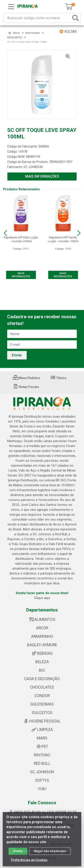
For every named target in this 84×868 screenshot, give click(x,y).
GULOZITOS (42, 712)
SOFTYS (42, 780)
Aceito (18, 854)
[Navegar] (5, 233)
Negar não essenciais (50, 854)
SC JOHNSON (33, 167)
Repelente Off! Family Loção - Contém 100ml (63, 239)
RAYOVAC (42, 755)
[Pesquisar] (75, 18)
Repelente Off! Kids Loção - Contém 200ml (21, 239)
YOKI (42, 789)
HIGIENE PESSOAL (42, 721)
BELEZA (42, 662)
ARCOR (42, 628)
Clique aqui (42, 598)
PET (42, 746)
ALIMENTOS (42, 619)
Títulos (58, 378)
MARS (42, 738)
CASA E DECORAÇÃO (42, 679)
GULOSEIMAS (42, 704)
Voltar (68, 31)
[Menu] (11, 7)
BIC (42, 670)
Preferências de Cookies (29, 863)
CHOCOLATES (42, 687)
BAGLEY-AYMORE (42, 645)
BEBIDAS (42, 653)
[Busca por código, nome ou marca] (37, 18)
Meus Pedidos (26, 378)
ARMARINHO (42, 636)
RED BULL (42, 763)
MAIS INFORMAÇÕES (42, 176)
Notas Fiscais (26, 387)
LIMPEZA (42, 729)
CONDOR (42, 696)
